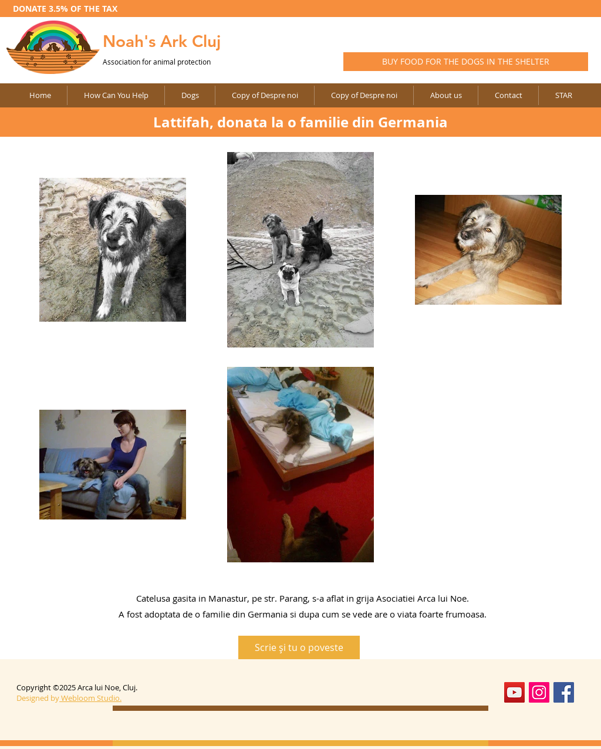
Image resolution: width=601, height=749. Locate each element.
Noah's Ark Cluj (162, 41)
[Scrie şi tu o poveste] (299, 647)
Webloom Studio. (91, 698)
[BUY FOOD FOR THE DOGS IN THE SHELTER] (465, 61)
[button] (264, 95)
